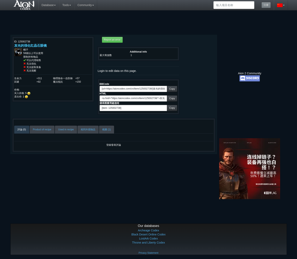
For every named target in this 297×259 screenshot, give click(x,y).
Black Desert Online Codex (148, 234)
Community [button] (85, 5)
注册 (266, 5)
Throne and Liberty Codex (148, 242)
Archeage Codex (148, 230)
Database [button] (49, 5)
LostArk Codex (148, 238)
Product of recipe (42, 129)
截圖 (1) (106, 129)
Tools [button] (66, 5)
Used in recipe (66, 129)
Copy (172, 88)
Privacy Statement (148, 252)
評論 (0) (21, 129)
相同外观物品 (88, 129)
